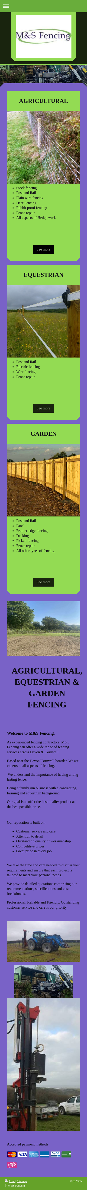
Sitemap (22, 1181)
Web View (76, 1181)
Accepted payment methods (27, 1144)
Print (10, 1181)
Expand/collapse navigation (43, 6)
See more (44, 249)
